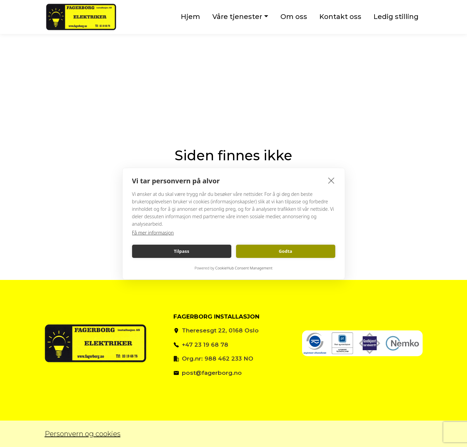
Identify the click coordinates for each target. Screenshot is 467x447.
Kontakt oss (340, 17)
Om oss (293, 17)
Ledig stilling (396, 17)
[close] (331, 180)
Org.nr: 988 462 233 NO (217, 358)
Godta (285, 251)
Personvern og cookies (83, 434)
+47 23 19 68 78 (205, 344)
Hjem (190, 17)
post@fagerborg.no (212, 372)
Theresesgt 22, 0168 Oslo (220, 330)
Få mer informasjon (153, 232)
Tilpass (181, 251)
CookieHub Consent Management (244, 267)
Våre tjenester (237, 17)
